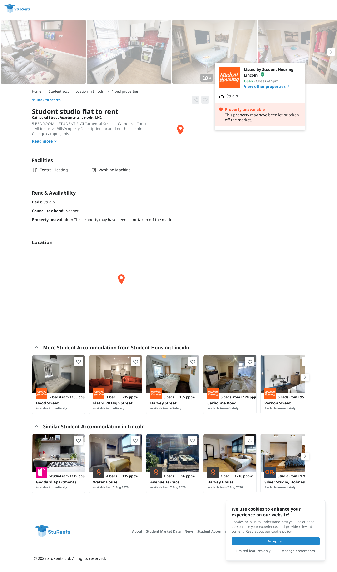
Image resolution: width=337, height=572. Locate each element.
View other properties (267, 86)
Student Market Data (163, 531)
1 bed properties (125, 91)
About (137, 531)
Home (36, 91)
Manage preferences (298, 550)
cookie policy (281, 531)
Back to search (46, 100)
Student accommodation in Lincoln (76, 91)
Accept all (275, 541)
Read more (45, 141)
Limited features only (253, 550)
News (188, 531)
